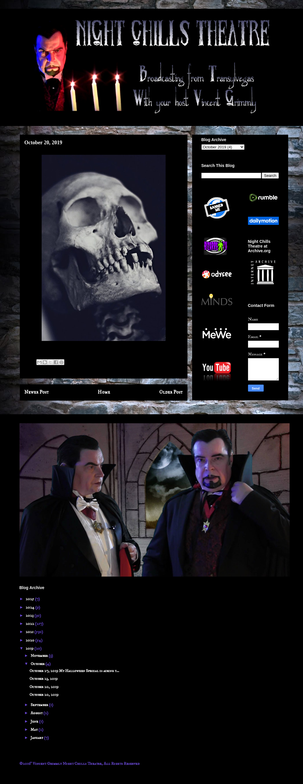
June (35, 721)
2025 (30, 599)
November (40, 655)
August (37, 713)
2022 (30, 623)
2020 (30, 640)
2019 (30, 648)
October (38, 663)
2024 (30, 607)
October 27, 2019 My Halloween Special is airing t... (74, 670)
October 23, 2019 (43, 678)
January (37, 737)
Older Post (171, 392)
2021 (30, 631)
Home (104, 392)
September (40, 704)
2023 (30, 615)
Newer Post (36, 392)
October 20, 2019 (44, 686)
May (34, 729)
